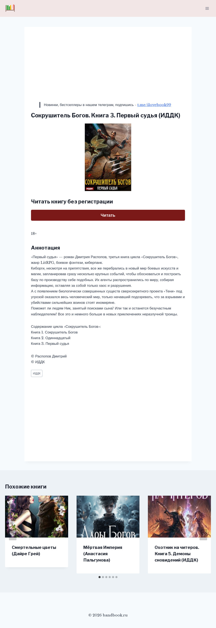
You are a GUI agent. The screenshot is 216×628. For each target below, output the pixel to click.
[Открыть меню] (207, 8)
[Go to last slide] (12, 534)
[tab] (100, 577)
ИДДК (36, 373)
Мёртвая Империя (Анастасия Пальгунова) (102, 554)
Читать (108, 215)
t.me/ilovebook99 (154, 105)
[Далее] (203, 534)
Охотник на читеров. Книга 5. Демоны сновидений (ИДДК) (177, 554)
